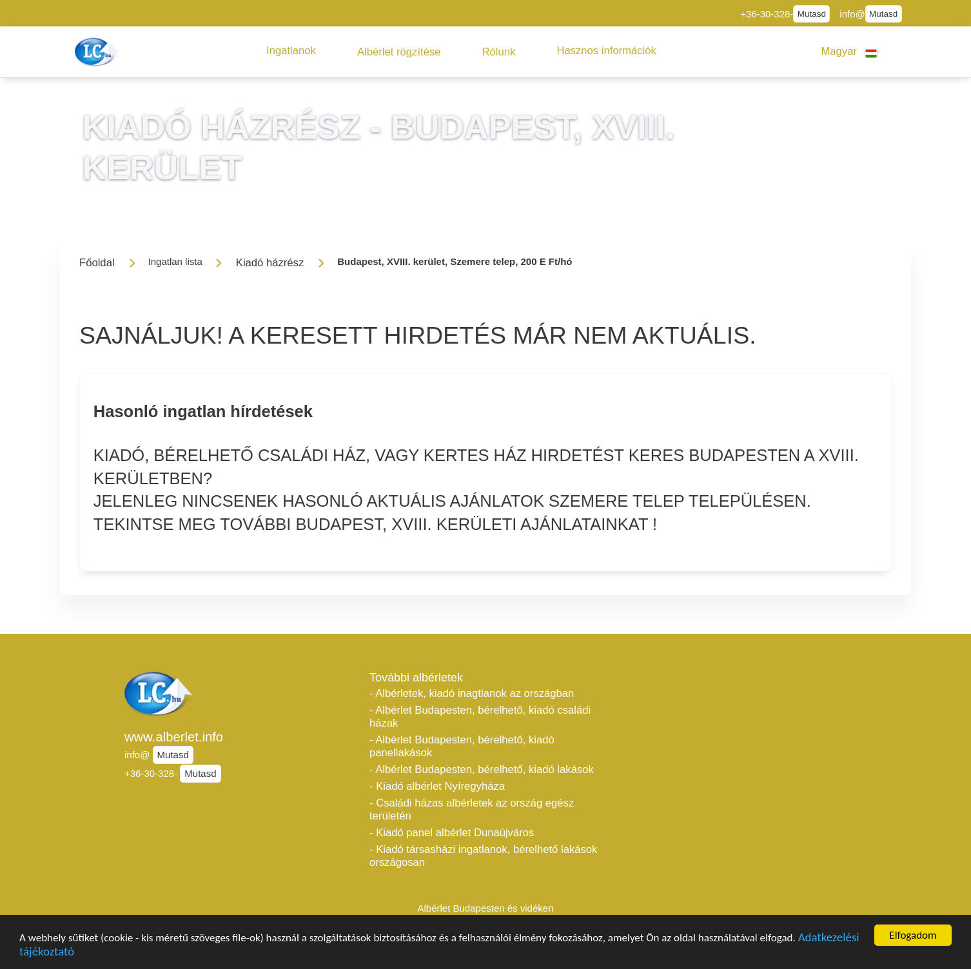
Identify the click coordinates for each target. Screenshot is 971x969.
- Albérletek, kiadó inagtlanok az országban (471, 693)
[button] (291, 51)
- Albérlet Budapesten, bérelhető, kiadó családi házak (480, 716)
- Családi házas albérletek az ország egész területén (471, 809)
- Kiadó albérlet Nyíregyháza (437, 786)
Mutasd (812, 14)
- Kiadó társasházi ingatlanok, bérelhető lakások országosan (483, 855)
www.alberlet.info (173, 737)
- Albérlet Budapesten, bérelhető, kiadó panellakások (461, 746)
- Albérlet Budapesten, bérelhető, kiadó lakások (481, 769)
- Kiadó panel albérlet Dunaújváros (451, 833)
